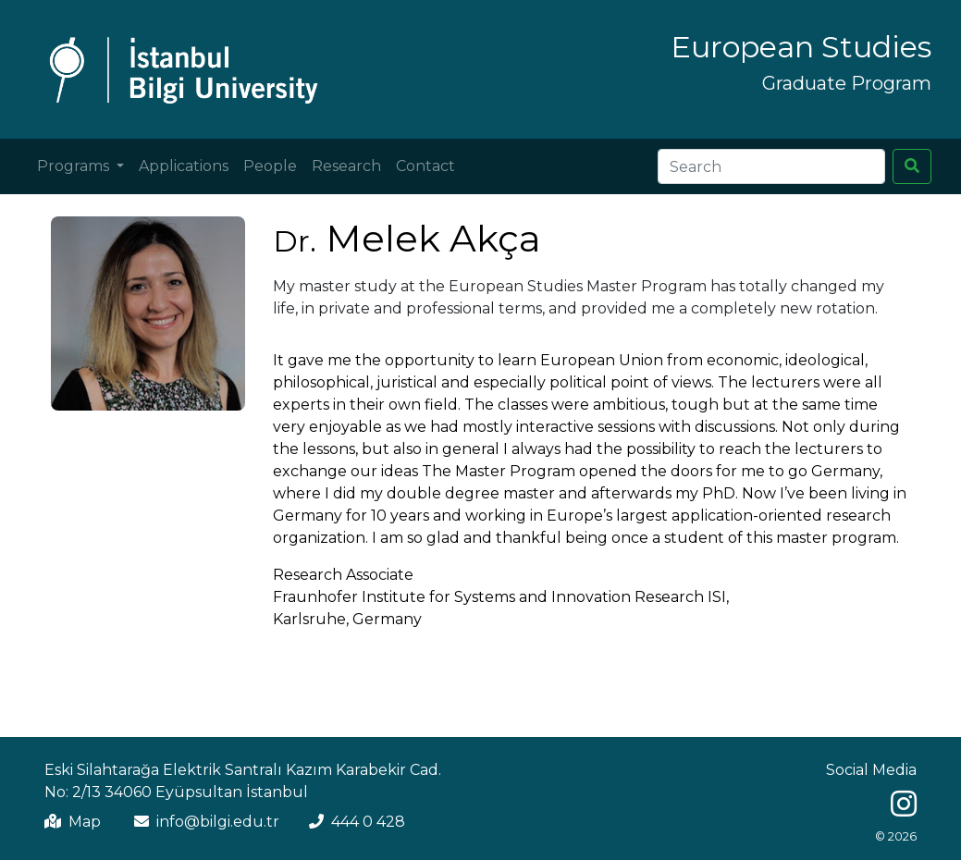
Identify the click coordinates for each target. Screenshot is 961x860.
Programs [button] (75, 166)
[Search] (771, 166)
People (270, 166)
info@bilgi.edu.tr (217, 821)
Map (84, 821)
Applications (183, 166)
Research (346, 166)
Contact (425, 166)
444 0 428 (368, 821)
